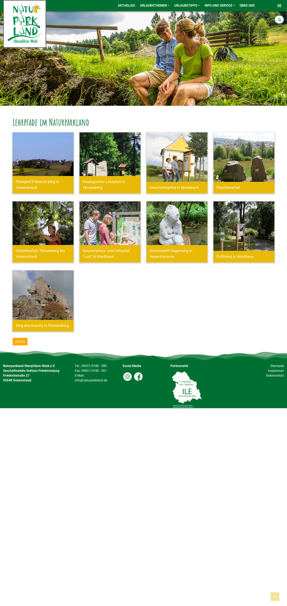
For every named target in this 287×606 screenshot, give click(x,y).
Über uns (247, 5)
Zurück (20, 341)
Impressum (276, 371)
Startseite (277, 366)
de (279, 5)
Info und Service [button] (218, 5)
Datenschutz (275, 375)
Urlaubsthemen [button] (153, 5)
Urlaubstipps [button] (185, 5)
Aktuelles (126, 5)
